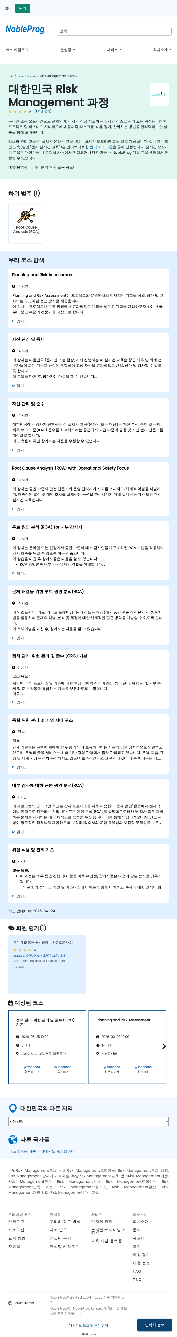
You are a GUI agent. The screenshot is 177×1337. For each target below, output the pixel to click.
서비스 (113, 49)
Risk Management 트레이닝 (59, 76)
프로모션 (16, 1229)
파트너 (139, 1238)
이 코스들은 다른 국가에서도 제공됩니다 (41, 1151)
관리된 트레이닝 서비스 (108, 1231)
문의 (22, 8)
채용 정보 (141, 1263)
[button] (163, 1046)
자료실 (14, 1246)
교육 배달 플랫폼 (106, 1241)
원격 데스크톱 (101, 147)
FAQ (137, 1271)
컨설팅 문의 (60, 1238)
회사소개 (161, 49)
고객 (137, 1246)
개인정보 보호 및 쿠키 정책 (88, 1325)
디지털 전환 (102, 1221)
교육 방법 (17, 1238)
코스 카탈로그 (17, 49)
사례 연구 (58, 1229)
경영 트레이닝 (26, 76)
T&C (137, 1279)
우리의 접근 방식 (65, 1221)
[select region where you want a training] (88, 1121)
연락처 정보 (154, 1325)
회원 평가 (141, 1254)
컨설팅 (66, 49)
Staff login (88, 1334)
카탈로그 (16, 1221)
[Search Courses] (114, 31)
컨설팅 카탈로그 (65, 1246)
